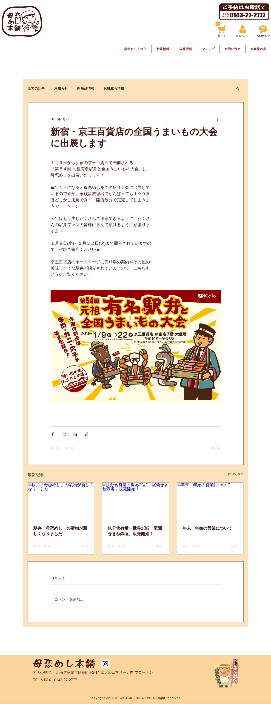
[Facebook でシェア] (53, 434)
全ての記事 (36, 88)
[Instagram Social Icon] (105, 663)
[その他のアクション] (218, 119)
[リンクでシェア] (86, 434)
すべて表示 (236, 474)
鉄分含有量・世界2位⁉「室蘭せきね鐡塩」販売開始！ (135, 531)
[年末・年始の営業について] (210, 501)
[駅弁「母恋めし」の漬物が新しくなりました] (61, 501)
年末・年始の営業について (207, 528)
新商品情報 (85, 88)
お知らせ (61, 88)
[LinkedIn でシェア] (75, 434)
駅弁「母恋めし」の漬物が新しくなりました (60, 531)
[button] (238, 88)
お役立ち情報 (113, 88)
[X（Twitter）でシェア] (64, 434)
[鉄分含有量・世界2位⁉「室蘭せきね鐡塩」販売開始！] (135, 501)
